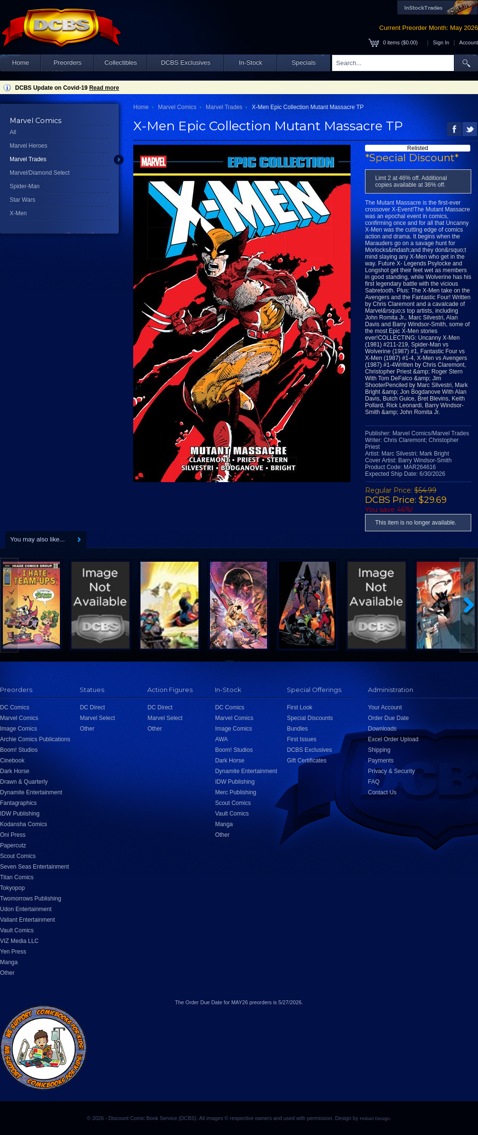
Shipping (379, 750)
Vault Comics (17, 930)
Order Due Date (388, 718)
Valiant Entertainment (27, 919)
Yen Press (13, 951)
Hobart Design (375, 1118)
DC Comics (14, 707)
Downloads (382, 728)
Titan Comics (17, 877)
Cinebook (12, 760)
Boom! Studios (19, 750)
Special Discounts (310, 718)
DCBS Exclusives (186, 62)
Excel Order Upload (393, 739)
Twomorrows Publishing (30, 898)
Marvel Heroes (28, 145)
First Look (299, 707)
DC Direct (92, 707)
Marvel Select (97, 718)
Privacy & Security (391, 771)
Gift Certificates (306, 760)
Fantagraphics (18, 803)
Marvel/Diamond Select (40, 172)
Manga (9, 962)
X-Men (18, 213)
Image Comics (18, 728)
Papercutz (13, 845)
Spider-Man (25, 186)
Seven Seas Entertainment (34, 866)
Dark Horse (14, 771)
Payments (381, 760)
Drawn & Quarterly (24, 781)
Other (7, 972)
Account (468, 42)
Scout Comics (18, 856)
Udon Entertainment (26, 909)
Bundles (297, 728)
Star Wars (22, 199)
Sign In (441, 42)
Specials (304, 62)
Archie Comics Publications (35, 739)
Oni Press (13, 834)
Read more (104, 87)
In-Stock (250, 62)
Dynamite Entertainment (31, 792)
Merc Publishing (235, 792)
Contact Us (382, 792)
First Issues (301, 739)
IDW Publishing (20, 813)
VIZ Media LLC (19, 941)
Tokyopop (12, 888)
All (13, 132)
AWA (221, 739)
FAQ (374, 781)
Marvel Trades (28, 159)
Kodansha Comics (23, 824)
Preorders (68, 62)
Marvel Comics (177, 107)
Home (20, 62)
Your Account (385, 707)
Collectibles (120, 62)
